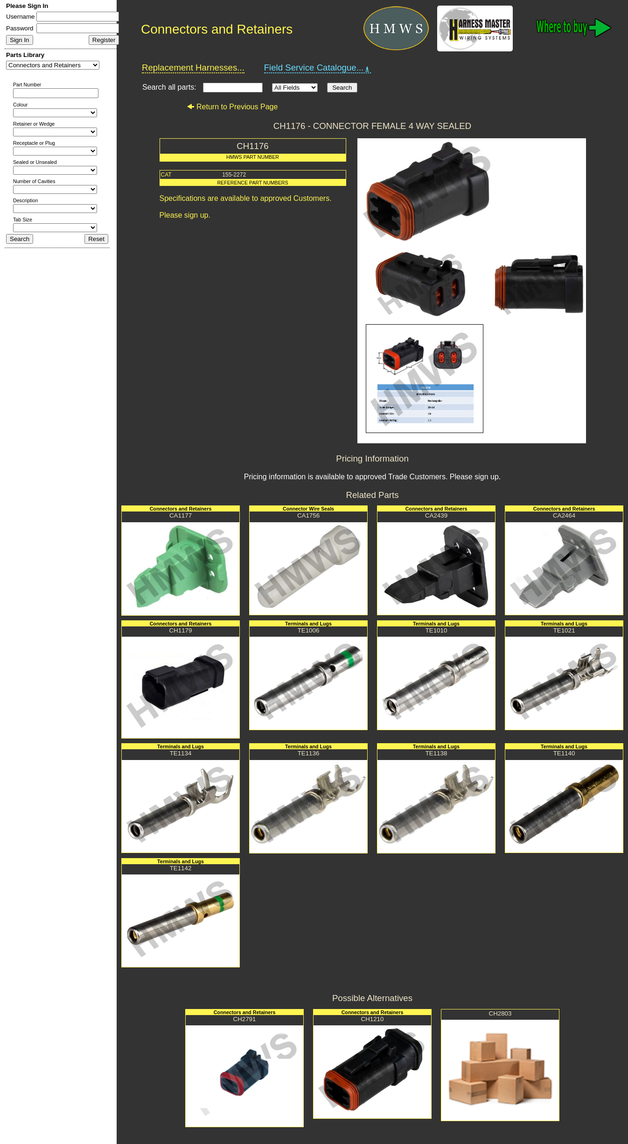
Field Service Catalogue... (317, 68)
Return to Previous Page (232, 107)
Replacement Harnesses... (193, 67)
